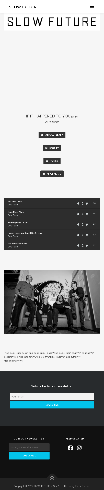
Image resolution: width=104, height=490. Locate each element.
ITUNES (52, 159)
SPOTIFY (52, 147)
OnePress (58, 482)
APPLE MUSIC (52, 170)
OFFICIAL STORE (52, 135)
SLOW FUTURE (24, 6)
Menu (92, 6)
